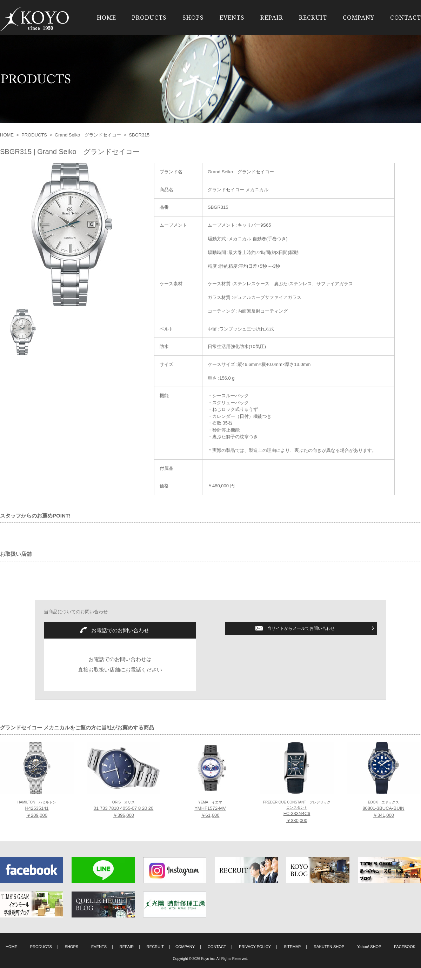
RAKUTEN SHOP (329, 946)
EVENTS (232, 17)
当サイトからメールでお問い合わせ (301, 628)
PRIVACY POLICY (255, 946)
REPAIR (271, 17)
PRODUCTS (149, 17)
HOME (106, 17)
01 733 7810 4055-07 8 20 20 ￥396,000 (124, 809)
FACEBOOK (404, 946)
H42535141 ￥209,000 (37, 809)
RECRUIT (313, 17)
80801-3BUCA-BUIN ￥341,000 (383, 809)
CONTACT (405, 17)
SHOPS (193, 17)
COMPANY (358, 17)
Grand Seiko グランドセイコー (88, 135)
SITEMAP (292, 946)
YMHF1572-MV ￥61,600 (210, 809)
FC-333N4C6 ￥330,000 (296, 811)
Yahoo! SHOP (369, 946)
